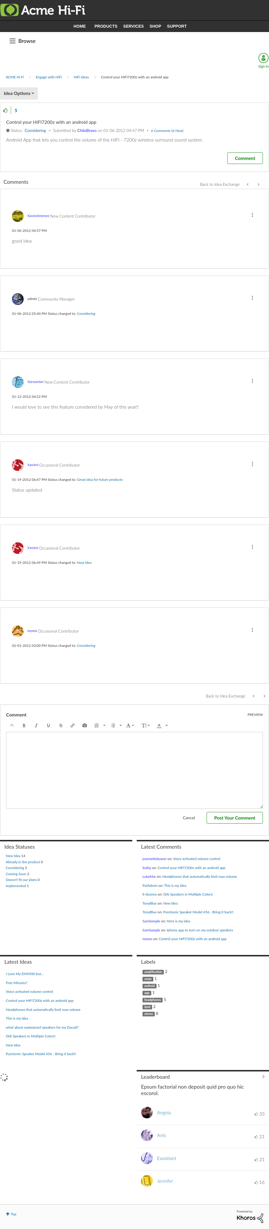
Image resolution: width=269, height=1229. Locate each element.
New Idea (84, 562)
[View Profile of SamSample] (151, 921)
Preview (255, 714)
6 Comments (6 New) (167, 130)
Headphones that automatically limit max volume (199, 876)
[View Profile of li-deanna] (150, 894)
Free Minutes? (17, 983)
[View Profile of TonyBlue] (150, 903)
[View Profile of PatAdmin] (150, 885)
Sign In (263, 66)
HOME (79, 26)
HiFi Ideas (81, 77)
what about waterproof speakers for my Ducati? (42, 1027)
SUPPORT (177, 26)
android (149, 986)
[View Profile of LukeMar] (149, 876)
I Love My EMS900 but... (24, 974)
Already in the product (23, 862)
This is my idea (175, 885)
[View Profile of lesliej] (147, 868)
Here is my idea (178, 921)
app (146, 993)
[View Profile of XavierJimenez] (38, 215)
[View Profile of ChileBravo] (87, 130)
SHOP (155, 26)
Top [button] (13, 1214)
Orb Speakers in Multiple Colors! (188, 894)
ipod (147, 1007)
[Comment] (245, 158)
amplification (153, 972)
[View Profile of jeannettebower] (155, 859)
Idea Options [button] (17, 93)
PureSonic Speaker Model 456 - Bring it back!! (198, 912)
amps (148, 979)
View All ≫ (203, 1076)
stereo (148, 1014)
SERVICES (133, 26)
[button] (5, 110)
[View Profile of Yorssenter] (35, 381)
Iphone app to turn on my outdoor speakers (200, 930)
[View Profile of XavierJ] (32, 464)
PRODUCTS (105, 26)
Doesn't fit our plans (22, 879)
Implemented (16, 886)
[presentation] (12, 725)
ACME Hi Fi (15, 77)
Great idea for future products (100, 479)
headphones (152, 1000)
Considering (35, 130)
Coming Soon (16, 874)
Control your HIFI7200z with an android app (191, 868)
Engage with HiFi (49, 77)
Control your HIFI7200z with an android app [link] (134, 77)
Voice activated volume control (196, 859)
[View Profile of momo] (32, 630)
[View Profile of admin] (32, 298)
